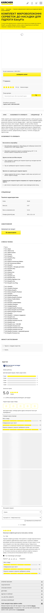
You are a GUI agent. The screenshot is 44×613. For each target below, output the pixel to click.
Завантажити (11, 232)
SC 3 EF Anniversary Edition (13, 263)
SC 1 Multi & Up (9, 250)
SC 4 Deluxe (8, 270)
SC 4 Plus (10, 277)
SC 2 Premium (11, 295)
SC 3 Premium (11, 304)
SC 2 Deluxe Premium (13, 292)
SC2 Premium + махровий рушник (17, 331)
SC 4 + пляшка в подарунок (15, 315)
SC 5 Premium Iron (12, 326)
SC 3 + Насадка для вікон (14, 267)
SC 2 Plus (10, 258)
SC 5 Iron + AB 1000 (13, 324)
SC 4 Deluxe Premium (13, 311)
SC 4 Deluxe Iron (9, 272)
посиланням (20, 609)
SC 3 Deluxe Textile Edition (12, 299)
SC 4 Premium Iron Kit (13, 320)
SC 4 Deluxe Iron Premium (14, 309)
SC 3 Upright (11, 306)
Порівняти (7, 81)
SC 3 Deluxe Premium (13, 297)
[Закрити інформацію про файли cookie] (42, 603)
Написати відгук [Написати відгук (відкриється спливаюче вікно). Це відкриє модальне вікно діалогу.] (24, 87)
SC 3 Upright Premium (13, 308)
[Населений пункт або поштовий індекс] (17, 96)
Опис (4, 114)
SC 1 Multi (8, 249)
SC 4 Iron (10, 275)
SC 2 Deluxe (8, 254)
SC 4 (8, 274)
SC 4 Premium (11, 318)
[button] (41, 114)
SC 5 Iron (10, 281)
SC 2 (8, 256)
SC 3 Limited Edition (13, 302)
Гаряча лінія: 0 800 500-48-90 (11, 104)
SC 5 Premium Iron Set (13, 329)
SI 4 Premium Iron (12, 333)
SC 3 (8, 265)
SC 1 (6, 247)
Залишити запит (22, 74)
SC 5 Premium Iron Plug (14, 327)
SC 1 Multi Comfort (10, 252)
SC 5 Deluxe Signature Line (12, 279)
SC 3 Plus (10, 268)
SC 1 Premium (11, 288)
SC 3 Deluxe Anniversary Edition (14, 261)
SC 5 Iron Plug (11, 283)
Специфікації (35, 114)
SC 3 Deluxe (8, 259)
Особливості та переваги (18, 114)
